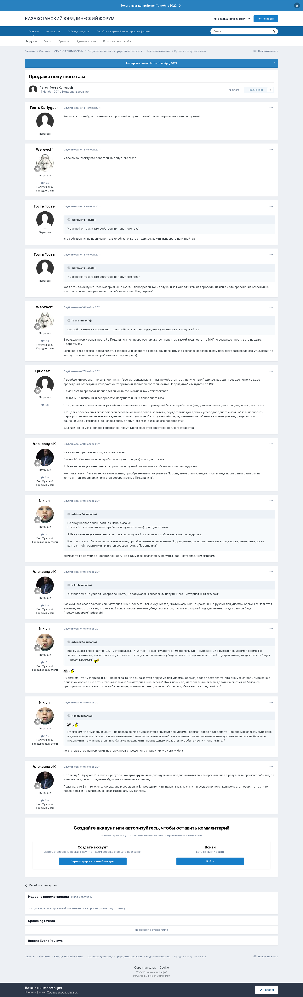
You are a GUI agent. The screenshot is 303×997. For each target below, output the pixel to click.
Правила (64, 41)
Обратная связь (145, 967)
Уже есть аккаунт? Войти (231, 18)
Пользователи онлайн (117, 41)
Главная (33, 33)
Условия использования (62, 992)
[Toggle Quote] (69, 219)
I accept (267, 989)
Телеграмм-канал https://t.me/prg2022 (148, 5)
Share (234, 89)
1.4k (45, 183)
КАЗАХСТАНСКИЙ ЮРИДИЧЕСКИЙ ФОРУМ (70, 18)
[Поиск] (229, 31)
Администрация (86, 41)
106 (45, 404)
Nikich (44, 501)
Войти (210, 861)
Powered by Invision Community (151, 975)
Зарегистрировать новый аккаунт (92, 861)
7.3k (45, 477)
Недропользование (75, 91)
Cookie (164, 967)
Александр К (44, 444)
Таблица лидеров (78, 31)
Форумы (31, 41)
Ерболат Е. (44, 371)
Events (48, 41)
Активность (53, 31)
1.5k (45, 534)
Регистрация (266, 18)
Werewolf (44, 149)
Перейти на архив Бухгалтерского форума (123, 31)
